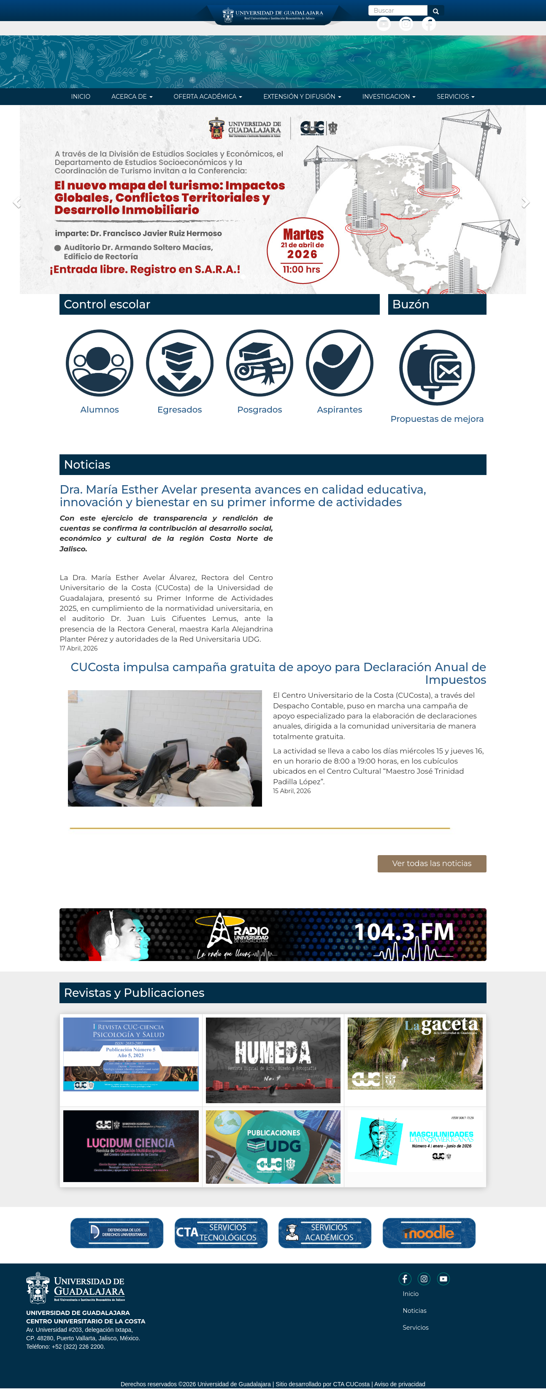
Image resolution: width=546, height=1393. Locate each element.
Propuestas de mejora (437, 419)
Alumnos (100, 410)
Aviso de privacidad (399, 1384)
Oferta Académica (208, 96)
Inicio (81, 96)
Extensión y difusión (302, 96)
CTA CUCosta (351, 1384)
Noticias (415, 1311)
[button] (16, 199)
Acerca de (131, 96)
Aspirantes (339, 410)
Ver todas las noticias (432, 863)
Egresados (179, 410)
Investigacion (389, 96)
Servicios (456, 96)
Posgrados (259, 410)
